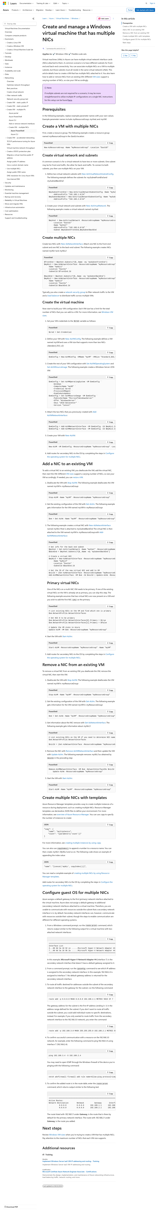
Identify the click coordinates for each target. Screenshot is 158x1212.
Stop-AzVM (72, 482)
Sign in (152, 3)
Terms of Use (90, 1204)
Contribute (44, 1204)
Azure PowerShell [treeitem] (15, 116)
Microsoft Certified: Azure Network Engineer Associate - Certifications (69, 1172)
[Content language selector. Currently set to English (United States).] (14, 1199)
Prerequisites (128, 23)
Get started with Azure (145, 10)
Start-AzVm (67, 636)
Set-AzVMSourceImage (57, 367)
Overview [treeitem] (8, 32)
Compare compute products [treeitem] (15, 35)
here (70, 100)
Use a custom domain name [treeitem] (17, 165)
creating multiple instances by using (83, 842)
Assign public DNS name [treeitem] (16, 172)
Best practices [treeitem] (12, 88)
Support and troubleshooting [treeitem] (16, 218)
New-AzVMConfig (73, 338)
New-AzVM (70, 435)
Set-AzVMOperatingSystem (98, 363)
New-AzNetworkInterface (72, 243)
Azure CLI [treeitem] (12, 120)
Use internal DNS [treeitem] (13, 179)
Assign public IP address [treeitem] (16, 161)
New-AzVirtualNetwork (96, 205)
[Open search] (146, 3)
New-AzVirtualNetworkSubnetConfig (97, 174)
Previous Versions (22, 1204)
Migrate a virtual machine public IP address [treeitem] (20, 156)
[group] (81, 195)
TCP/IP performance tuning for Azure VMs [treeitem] (21, 143)
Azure (51, 18)
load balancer (53, 295)
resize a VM (78, 477)
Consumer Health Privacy (70, 1204)
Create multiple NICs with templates (136, 36)
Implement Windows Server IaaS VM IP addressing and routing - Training (70, 1161)
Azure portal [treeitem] (13, 113)
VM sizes (96, 76)
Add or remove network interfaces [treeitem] (22, 123)
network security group (75, 292)
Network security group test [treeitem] (17, 99)
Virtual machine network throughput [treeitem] (21, 148)
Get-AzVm (90, 504)
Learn (44, 18)
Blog (33, 1204)
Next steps (127, 42)
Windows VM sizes (57, 1134)
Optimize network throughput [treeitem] (18, 85)
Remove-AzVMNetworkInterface (80, 751)
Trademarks (102, 1204)
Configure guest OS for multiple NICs (137, 39)
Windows (74, 18)
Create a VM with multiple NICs (135, 26)
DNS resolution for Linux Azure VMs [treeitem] (20, 175)
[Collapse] (33, 18)
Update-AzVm (57, 754)
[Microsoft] (4, 3)
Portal (130, 10)
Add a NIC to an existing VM (133, 29)
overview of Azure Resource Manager (73, 814)
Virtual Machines (62, 18)
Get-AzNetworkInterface (95, 722)
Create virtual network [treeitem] (15, 92)
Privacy (54, 1204)
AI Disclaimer (8, 1204)
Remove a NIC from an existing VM (136, 33)
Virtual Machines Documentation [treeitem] (17, 28)
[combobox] (20, 24)
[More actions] (113, 19)
